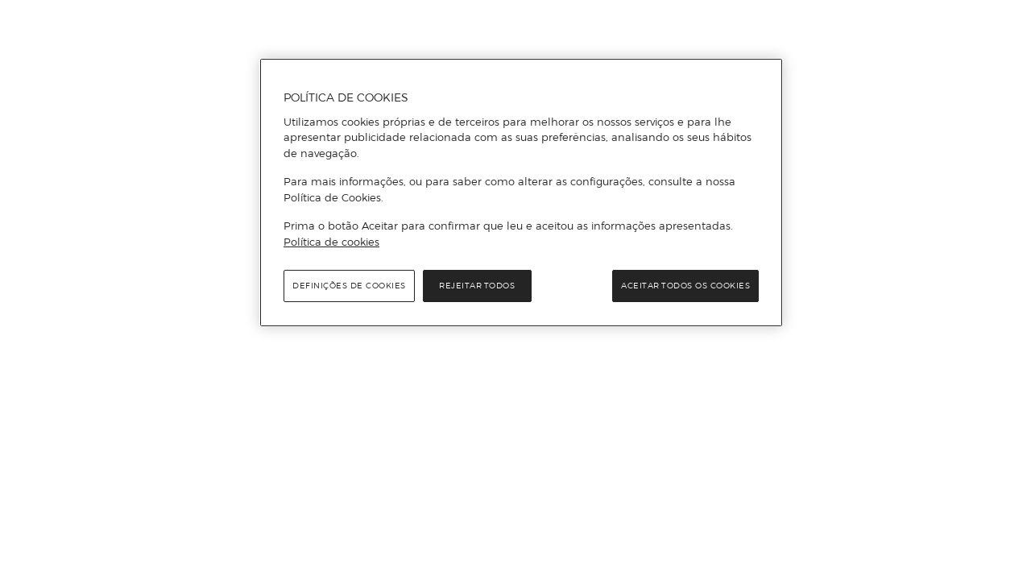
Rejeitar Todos (477, 285)
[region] (521, 192)
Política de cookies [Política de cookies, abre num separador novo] (331, 241)
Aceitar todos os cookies (685, 285)
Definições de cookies (349, 285)
